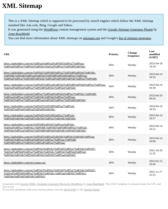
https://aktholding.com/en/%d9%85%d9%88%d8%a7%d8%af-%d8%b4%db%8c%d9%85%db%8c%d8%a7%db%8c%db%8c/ (40, 117)
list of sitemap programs (135, 38)
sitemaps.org (91, 38)
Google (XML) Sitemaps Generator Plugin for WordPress (51, 184)
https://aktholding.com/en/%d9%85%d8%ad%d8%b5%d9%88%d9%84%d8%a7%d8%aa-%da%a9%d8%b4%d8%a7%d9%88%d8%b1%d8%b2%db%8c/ (55, 86)
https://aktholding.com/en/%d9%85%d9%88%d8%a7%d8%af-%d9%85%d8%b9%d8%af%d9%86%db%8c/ (39, 108)
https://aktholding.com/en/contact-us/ (25, 162)
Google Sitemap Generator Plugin (130, 29)
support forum (92, 189)
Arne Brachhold (18, 34)
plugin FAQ (70, 189)
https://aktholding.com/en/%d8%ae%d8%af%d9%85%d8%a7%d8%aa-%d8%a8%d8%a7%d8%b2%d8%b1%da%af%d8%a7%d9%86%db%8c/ (45, 65)
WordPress (51, 29)
